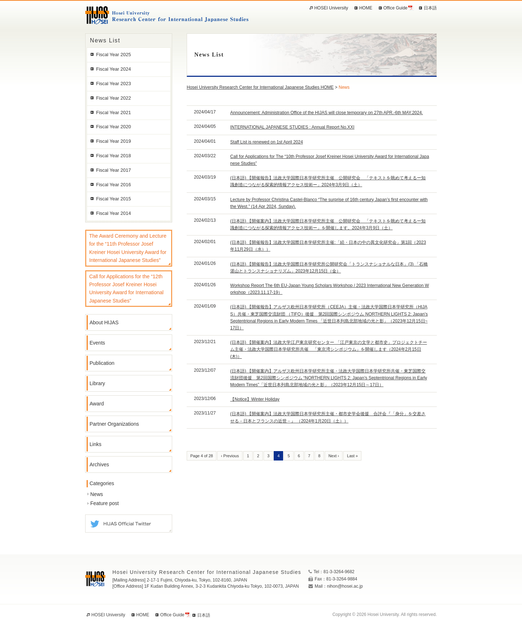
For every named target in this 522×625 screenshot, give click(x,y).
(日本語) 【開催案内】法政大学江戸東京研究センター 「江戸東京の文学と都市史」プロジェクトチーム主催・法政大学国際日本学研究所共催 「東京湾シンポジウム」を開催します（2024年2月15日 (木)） (328, 349)
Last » (352, 456)
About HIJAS (104, 322)
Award (97, 404)
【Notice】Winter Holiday (254, 399)
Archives (99, 464)
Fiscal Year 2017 (113, 170)
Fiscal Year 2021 (113, 112)
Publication (102, 363)
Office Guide (395, 8)
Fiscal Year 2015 (113, 198)
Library (97, 383)
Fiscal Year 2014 (113, 213)
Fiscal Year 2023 (113, 83)
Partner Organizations (114, 424)
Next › (333, 456)
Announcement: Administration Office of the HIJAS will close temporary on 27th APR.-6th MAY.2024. (326, 112)
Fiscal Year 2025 (113, 54)
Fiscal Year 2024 (113, 69)
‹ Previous (230, 456)
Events (97, 343)
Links (96, 444)
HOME (365, 8)
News (96, 494)
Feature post (104, 503)
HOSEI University (331, 8)
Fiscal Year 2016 (113, 184)
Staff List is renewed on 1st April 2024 (266, 142)
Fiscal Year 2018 (113, 155)
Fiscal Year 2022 (113, 98)
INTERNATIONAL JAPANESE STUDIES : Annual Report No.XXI (292, 127)
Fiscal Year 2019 (113, 141)
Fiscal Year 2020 (113, 126)
